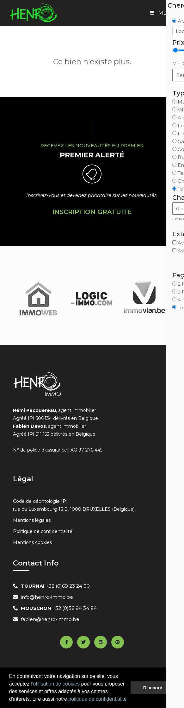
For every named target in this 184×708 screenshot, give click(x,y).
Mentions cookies (32, 542)
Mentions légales (32, 520)
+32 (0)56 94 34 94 (59, 608)
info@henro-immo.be (47, 597)
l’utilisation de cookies (55, 683)
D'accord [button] (153, 687)
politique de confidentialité (97, 699)
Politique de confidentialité (42, 531)
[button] (129, 700)
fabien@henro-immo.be (50, 619)
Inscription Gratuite (92, 212)
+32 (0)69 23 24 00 (55, 586)
